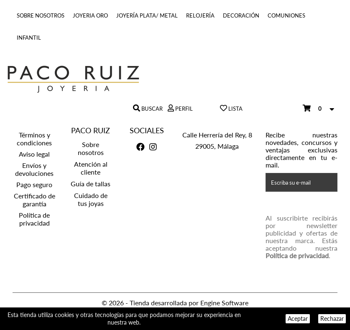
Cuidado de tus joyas (90, 199)
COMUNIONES (286, 15)
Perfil (183, 108)
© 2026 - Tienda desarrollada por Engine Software (175, 303)
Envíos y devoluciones (34, 169)
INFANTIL (29, 37)
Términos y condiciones (34, 139)
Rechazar (332, 318)
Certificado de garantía (34, 200)
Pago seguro (34, 184)
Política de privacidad (34, 219)
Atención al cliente (90, 168)
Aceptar (298, 318)
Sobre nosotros (40, 15)
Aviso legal (34, 154)
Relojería (200, 15)
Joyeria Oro (90, 15)
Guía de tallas (90, 184)
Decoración (241, 15)
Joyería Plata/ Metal (147, 15)
